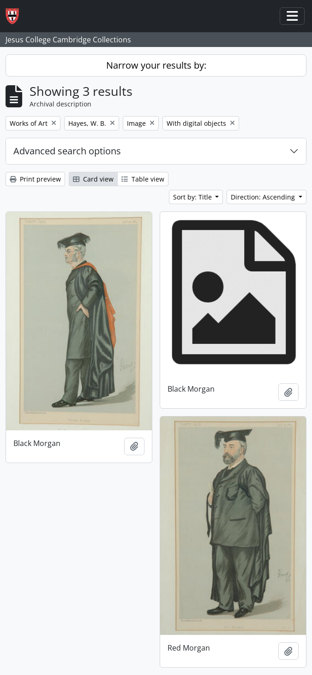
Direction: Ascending (264, 197)
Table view (142, 179)
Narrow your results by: (156, 65)
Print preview (35, 179)
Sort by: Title (193, 197)
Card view (93, 179)
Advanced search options (67, 151)
